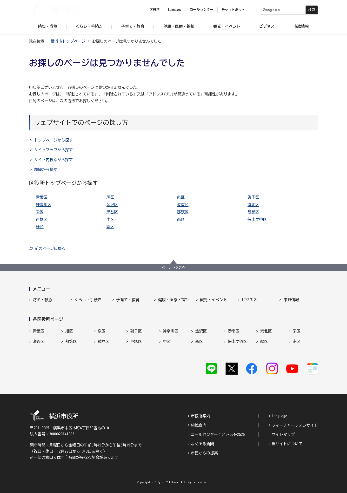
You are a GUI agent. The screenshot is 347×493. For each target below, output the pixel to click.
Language (279, 416)
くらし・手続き (87, 300)
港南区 (182, 205)
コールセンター (201, 9)
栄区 (40, 212)
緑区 (40, 227)
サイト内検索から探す (53, 160)
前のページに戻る (50, 248)
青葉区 (41, 197)
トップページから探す (53, 140)
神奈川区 (43, 205)
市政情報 (291, 300)
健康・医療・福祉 (173, 300)
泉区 (181, 197)
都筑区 (182, 212)
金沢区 (112, 205)
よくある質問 (202, 444)
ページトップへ (173, 267)
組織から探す (45, 169)
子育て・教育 (128, 300)
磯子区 (253, 197)
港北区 (253, 205)
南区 (110, 227)
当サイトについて (287, 444)
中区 (110, 219)
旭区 (110, 197)
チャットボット (233, 9)
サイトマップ (283, 434)
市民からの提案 (204, 453)
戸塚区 (41, 219)
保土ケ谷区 (257, 219)
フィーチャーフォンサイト (295, 425)
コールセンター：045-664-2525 (218, 434)
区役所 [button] (155, 9)
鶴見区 (253, 212)
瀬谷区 (112, 212)
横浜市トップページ (68, 41)
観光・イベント (213, 300)
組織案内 (198, 425)
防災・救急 (42, 300)
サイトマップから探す (53, 150)
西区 (181, 219)
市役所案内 (200, 416)
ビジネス (249, 300)
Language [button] (174, 9)
